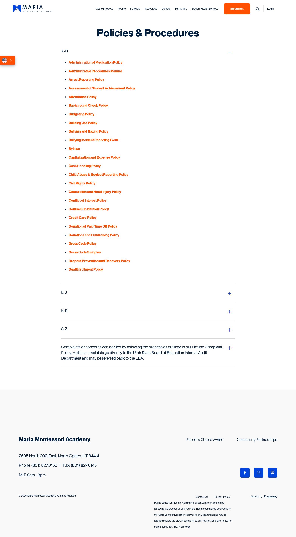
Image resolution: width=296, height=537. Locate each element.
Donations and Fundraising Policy (94, 235)
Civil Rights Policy (82, 183)
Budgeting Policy (81, 114)
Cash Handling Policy (85, 166)
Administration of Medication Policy (96, 62)
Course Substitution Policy (89, 209)
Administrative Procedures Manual (95, 71)
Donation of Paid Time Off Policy (93, 226)
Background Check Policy (88, 105)
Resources (151, 8)
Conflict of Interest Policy (88, 200)
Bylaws (74, 149)
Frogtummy (270, 496)
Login (270, 8)
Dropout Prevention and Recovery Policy (99, 261)
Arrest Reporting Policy (86, 80)
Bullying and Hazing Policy (88, 131)
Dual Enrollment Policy (86, 269)
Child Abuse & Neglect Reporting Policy (98, 175)
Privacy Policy (222, 496)
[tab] (148, 51)
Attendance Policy (83, 97)
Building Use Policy (83, 123)
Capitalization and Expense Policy (94, 157)
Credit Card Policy (83, 218)
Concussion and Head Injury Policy (95, 192)
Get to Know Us (104, 8)
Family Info (181, 8)
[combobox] (7, 60)
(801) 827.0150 (44, 465)
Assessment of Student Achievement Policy (102, 88)
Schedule (135, 8)
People (122, 8)
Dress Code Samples (85, 252)
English (4, 60)
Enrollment (237, 8)
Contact (166, 8)
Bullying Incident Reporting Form (93, 140)
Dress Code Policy (83, 243)
